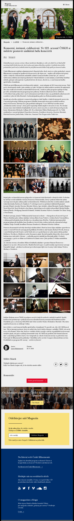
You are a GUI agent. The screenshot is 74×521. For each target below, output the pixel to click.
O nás (21, 512)
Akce (5, 57)
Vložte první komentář (37, 381)
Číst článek (37, 403)
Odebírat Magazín (38, 435)
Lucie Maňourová (17, 349)
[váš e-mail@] (19, 435)
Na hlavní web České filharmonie (30, 467)
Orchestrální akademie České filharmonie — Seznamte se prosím (37, 394)
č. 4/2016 (16, 42)
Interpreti (12, 57)
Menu (66, 5)
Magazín (6, 42)
